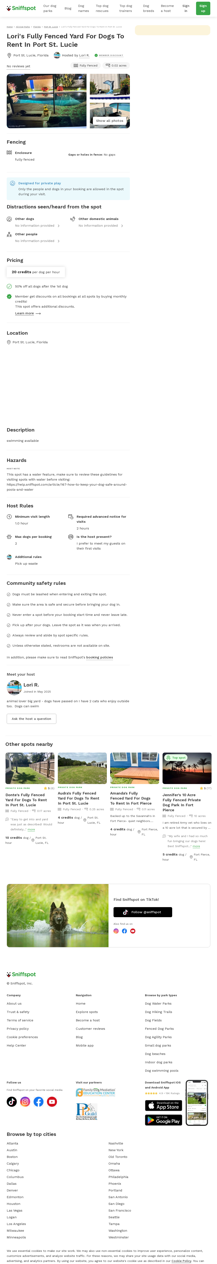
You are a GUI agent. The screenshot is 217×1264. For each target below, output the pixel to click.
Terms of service (20, 1020)
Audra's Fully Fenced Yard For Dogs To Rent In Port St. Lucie (78, 798)
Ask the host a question (31, 719)
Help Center (16, 1045)
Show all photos (109, 121)
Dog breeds (148, 8)
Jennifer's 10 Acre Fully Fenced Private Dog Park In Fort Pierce (182, 802)
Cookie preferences (22, 1037)
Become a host (167, 8)
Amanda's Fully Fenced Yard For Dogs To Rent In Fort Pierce (131, 798)
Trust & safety (18, 1012)
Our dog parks (49, 8)
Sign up (203, 8)
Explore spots (87, 1012)
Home (80, 1003)
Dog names (83, 8)
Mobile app (85, 1045)
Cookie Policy (181, 1261)
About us (14, 1003)
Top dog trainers (125, 8)
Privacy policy (18, 1029)
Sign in (186, 8)
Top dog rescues (102, 8)
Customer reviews (90, 1029)
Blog (68, 8)
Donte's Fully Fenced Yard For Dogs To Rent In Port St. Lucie (26, 800)
